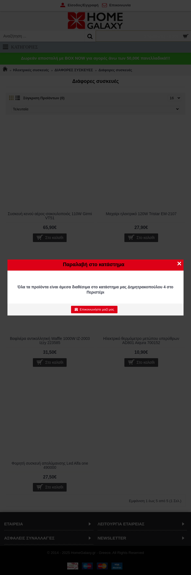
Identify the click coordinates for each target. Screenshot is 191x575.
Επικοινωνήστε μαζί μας (94, 309)
